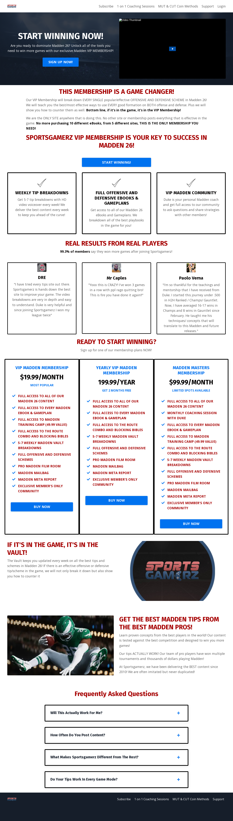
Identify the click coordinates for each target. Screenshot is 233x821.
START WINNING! (116, 168)
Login (221, 6)
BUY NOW (42, 518)
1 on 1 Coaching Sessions (132, 6)
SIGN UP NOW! (60, 65)
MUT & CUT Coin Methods (176, 6)
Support (206, 6)
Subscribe (101, 6)
